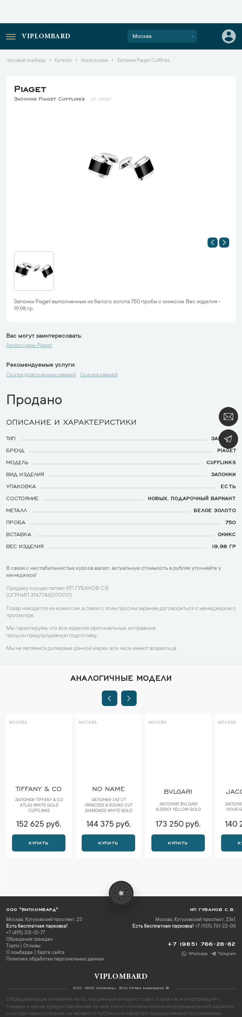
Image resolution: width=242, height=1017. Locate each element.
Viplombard (46, 36)
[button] (213, 243)
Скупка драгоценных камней (41, 375)
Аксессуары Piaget (29, 346)
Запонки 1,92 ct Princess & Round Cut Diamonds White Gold (108, 806)
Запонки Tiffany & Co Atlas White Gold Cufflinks (39, 806)
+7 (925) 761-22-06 (215, 926)
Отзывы (32, 946)
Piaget (30, 87)
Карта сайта (51, 952)
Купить (38, 842)
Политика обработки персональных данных (55, 959)
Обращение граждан (29, 939)
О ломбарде (19, 952)
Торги (12, 946)
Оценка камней (99, 375)
